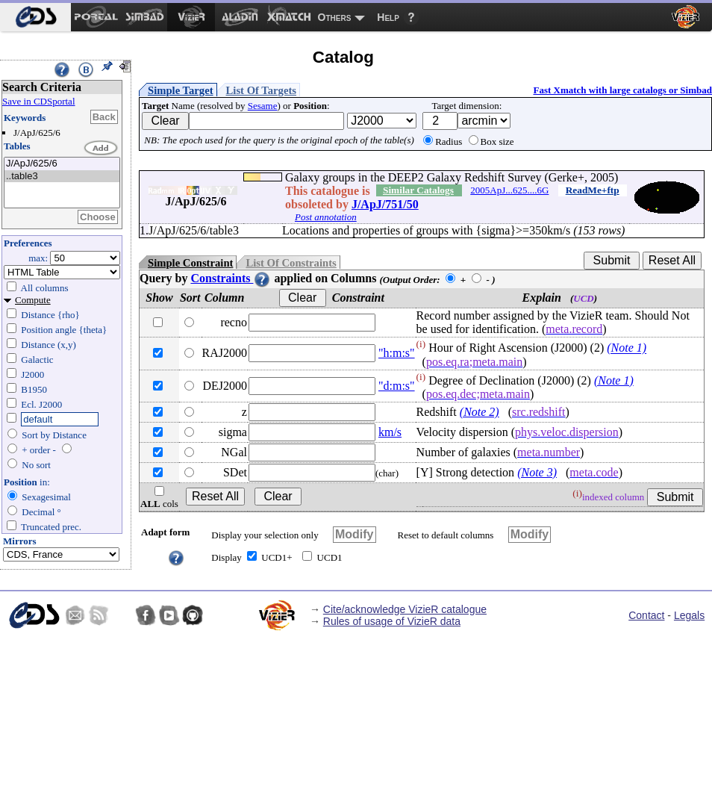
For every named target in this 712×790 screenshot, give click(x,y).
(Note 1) (626, 348)
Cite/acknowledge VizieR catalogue (405, 609)
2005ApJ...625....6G (509, 190)
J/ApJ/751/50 (385, 204)
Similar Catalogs (418, 190)
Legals (689, 615)
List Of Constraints (291, 263)
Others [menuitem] (335, 17)
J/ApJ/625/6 (61, 164)
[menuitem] (35, 17)
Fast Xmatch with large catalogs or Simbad (622, 90)
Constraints (230, 278)
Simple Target (180, 90)
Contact (646, 615)
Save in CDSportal (38, 101)
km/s (390, 432)
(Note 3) (537, 472)
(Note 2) (479, 411)
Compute (33, 299)
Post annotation (326, 217)
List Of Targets (261, 90)
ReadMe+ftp (592, 190)
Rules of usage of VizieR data (391, 621)
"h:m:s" (396, 352)
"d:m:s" (396, 385)
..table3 (61, 176)
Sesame (263, 105)
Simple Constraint (190, 263)
